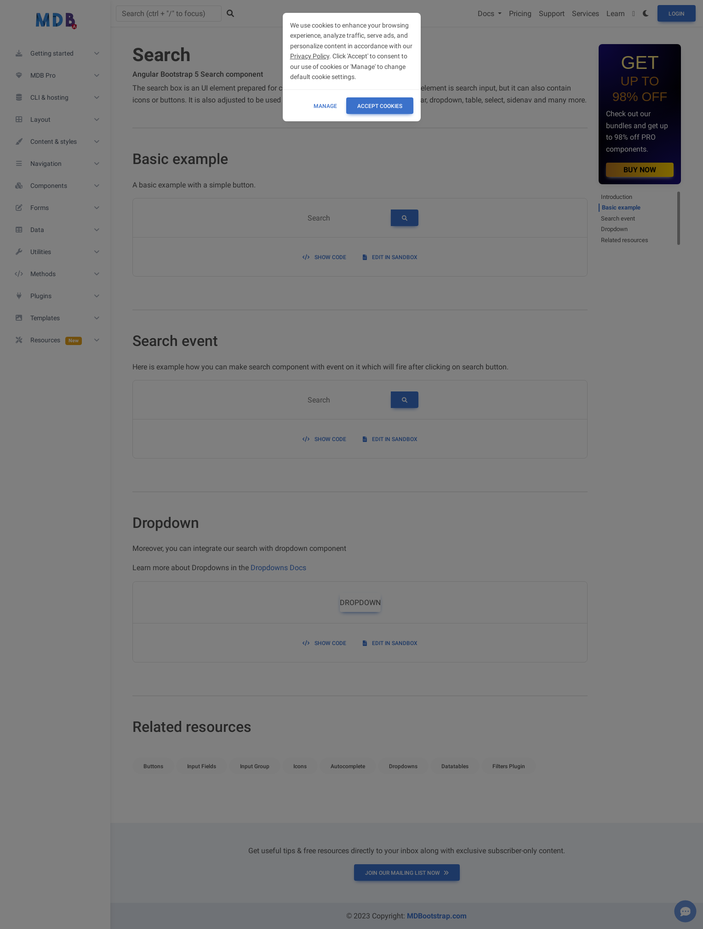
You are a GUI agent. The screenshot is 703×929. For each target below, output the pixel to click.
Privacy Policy (309, 56)
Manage (325, 106)
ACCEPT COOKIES (379, 106)
